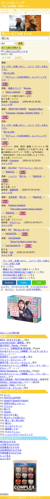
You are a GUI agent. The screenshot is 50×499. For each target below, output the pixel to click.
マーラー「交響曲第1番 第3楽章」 (16, 348)
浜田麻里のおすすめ (9, 447)
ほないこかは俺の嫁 (9, 333)
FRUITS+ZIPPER (12, 398)
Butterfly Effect (36, 109)
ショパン (12, 176)
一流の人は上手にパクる (16, 51)
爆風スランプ (14, 88)
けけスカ (8, 406)
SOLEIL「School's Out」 (12, 382)
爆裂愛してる (11, 429)
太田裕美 (12, 197)
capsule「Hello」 (8, 385)
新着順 (18, 57)
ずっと (7, 395)
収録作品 (10, 172)
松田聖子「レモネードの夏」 (14, 357)
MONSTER (11, 234)
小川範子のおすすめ (9, 444)
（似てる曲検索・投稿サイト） (16, 6)
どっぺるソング (12, 3)
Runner (27, 88)
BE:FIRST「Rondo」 (10, 345)
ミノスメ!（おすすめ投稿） (29, 289)
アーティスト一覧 (20, 286)
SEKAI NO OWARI (17, 109)
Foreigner (14, 102)
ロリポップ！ (36, 497)
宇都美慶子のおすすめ (10, 453)
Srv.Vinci (12, 168)
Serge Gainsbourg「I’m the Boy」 (16, 371)
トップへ (5, 286)
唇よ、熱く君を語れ (14, 420)
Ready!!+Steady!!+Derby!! (16, 401)
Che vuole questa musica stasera (26, 209)
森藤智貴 (14, 190)
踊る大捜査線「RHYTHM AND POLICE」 (20, 379)
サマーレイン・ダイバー (31, 168)
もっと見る (5, 456)
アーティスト (25, 11)
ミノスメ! (44, 10)
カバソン (35, 10)
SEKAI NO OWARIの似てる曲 (17, 272)
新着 (15, 11)
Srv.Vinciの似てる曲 (12, 275)
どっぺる (5, 11)
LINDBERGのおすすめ (11, 450)
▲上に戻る (5, 458)
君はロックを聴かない (14, 417)
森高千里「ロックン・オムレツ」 (16, 362)
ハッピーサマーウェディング (19, 434)
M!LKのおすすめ (8, 442)
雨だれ (23, 176)
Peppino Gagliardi (16, 205)
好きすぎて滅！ (11, 415)
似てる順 (6, 57)
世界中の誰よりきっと (14, 403)
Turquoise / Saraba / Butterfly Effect (22, 113)
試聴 (5, 84)
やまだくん (15, 222)
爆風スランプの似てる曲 (14, 269)
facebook (9, 282)
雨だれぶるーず (21, 230)
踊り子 (7, 409)
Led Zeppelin (14, 238)
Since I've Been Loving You (23, 241)
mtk (11, 252)
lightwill (22, 497)
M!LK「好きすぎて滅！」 (12, 340)
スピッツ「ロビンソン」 (11, 360)
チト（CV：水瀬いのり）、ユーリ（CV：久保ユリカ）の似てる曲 (26, 262)
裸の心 (8, 423)
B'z (9, 230)
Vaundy (7, 412)
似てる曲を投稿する (11, 48)
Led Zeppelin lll (13, 245)
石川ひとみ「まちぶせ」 (11, 388)
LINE (38, 282)
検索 (20, 43)
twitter (24, 282)
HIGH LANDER (13, 92)
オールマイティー (13, 426)
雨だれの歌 (9, 73)
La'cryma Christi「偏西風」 (13, 343)
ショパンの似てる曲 (12, 278)
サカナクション (12, 432)
